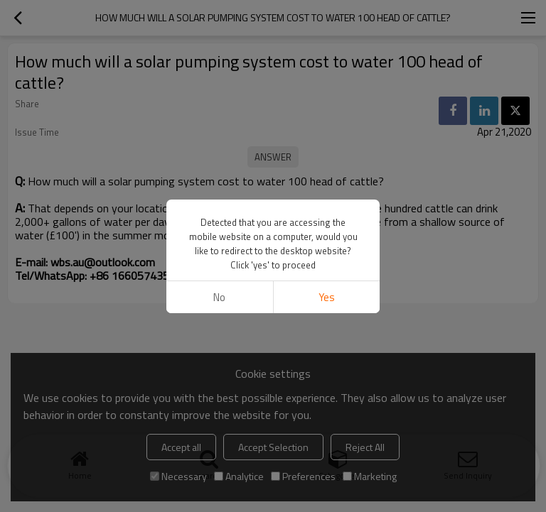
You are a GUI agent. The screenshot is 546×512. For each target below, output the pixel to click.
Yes (326, 297)
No (219, 297)
